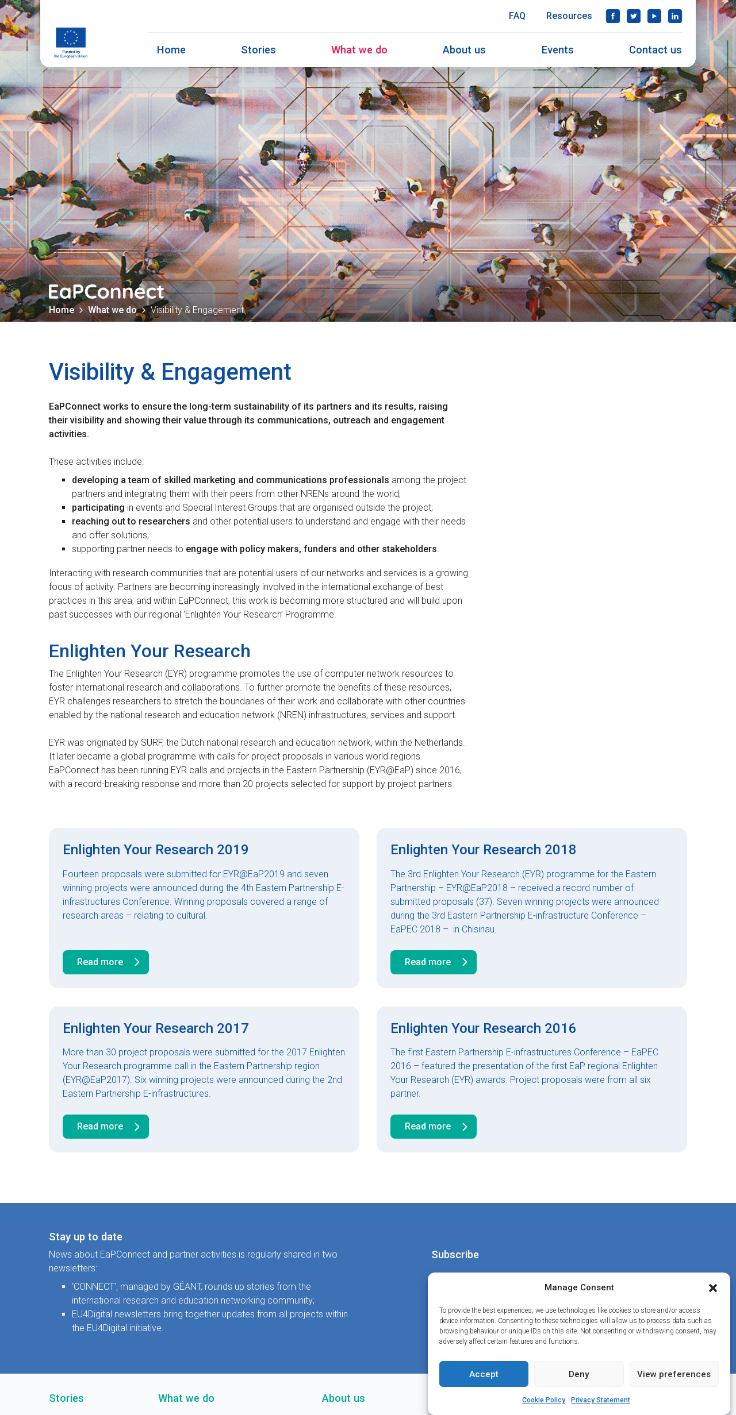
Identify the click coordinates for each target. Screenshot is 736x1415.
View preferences (674, 1374)
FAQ (517, 15)
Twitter (634, 16)
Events (558, 50)
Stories (258, 50)
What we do (359, 50)
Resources (569, 15)
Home (171, 50)
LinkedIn (675, 16)
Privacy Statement (600, 1400)
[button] (713, 1287)
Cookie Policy (543, 1400)
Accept (484, 1374)
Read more (110, 962)
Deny (579, 1374)
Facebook (613, 16)
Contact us (655, 50)
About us (464, 50)
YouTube (654, 16)
